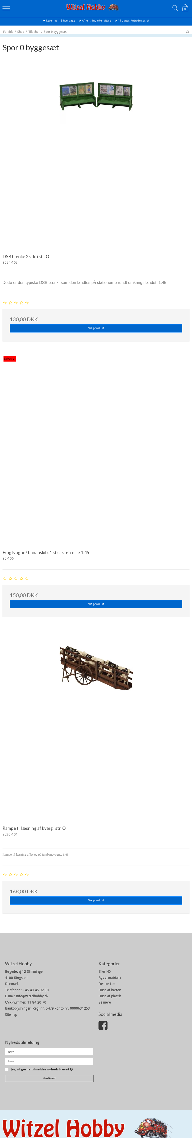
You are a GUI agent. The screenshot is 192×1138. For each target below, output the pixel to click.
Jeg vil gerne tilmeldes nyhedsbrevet (42, 1069)
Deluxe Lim (106, 984)
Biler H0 (104, 971)
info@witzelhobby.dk (32, 996)
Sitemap (11, 1015)
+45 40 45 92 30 (36, 990)
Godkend (49, 1078)
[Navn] (49, 1052)
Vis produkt (96, 328)
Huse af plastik (109, 996)
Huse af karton (109, 990)
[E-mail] (49, 1061)
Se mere (104, 1002)
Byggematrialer (110, 978)
